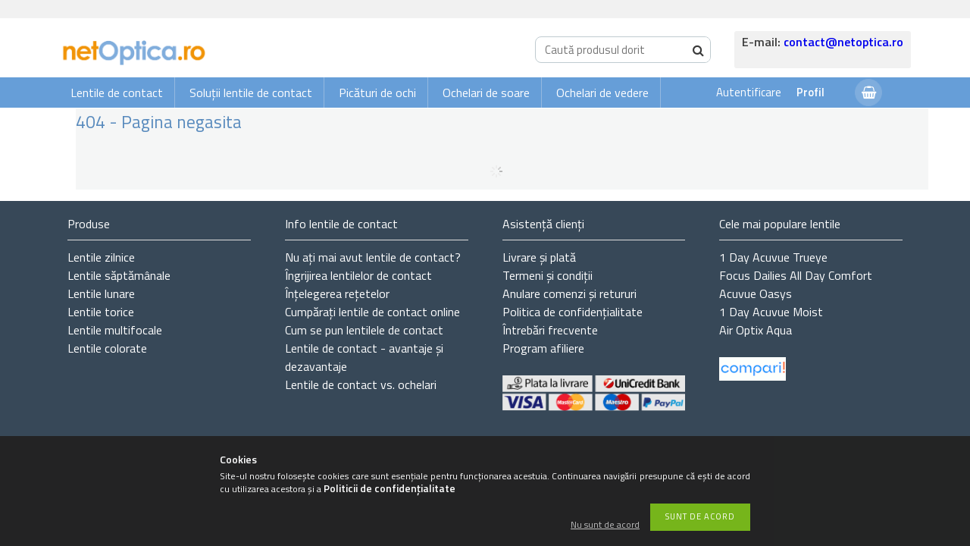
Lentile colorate (107, 348)
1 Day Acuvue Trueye (773, 257)
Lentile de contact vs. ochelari (360, 384)
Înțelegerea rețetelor (337, 293)
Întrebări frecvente (550, 330)
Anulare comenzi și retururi (569, 293)
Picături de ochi (377, 92)
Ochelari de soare (486, 92)
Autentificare (748, 92)
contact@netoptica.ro (843, 42)
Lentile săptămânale (119, 275)
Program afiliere (543, 348)
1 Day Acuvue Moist (771, 312)
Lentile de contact (116, 92)
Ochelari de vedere (602, 92)
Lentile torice (100, 312)
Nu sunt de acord (605, 525)
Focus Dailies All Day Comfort (795, 275)
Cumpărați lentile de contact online (372, 312)
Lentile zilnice (101, 257)
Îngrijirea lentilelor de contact (358, 275)
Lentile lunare (101, 293)
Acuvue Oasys (755, 293)
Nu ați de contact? (373, 257)
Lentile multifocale (114, 330)
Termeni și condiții (547, 275)
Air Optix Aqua (755, 330)
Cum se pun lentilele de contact (364, 330)
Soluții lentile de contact (250, 92)
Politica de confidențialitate (572, 312)
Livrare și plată (539, 257)
